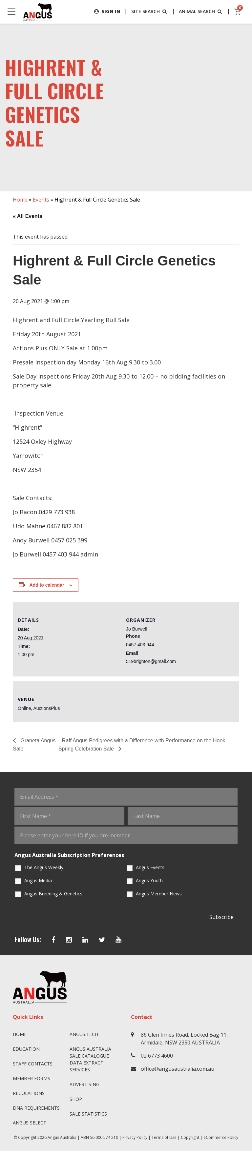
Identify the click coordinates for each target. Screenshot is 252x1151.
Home (20, 199)
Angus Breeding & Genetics (53, 893)
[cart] (238, 12)
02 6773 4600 (157, 1055)
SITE (149, 11)
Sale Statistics (88, 1114)
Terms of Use (164, 1137)
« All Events (27, 216)
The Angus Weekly (43, 867)
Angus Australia (62, 1137)
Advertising (84, 1084)
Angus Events (150, 867)
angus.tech (84, 1034)
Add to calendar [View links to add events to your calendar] (47, 585)
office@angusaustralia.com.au (177, 1068)
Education (26, 1049)
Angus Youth (149, 880)
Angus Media (38, 880)
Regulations (29, 1093)
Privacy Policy (134, 1137)
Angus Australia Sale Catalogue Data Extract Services (90, 1059)
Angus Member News (159, 893)
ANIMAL (201, 11)
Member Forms (31, 1078)
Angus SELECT (29, 1123)
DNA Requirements (36, 1108)
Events (41, 199)
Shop (76, 1099)
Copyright (190, 1137)
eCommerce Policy (220, 1137)
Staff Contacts (32, 1064)
